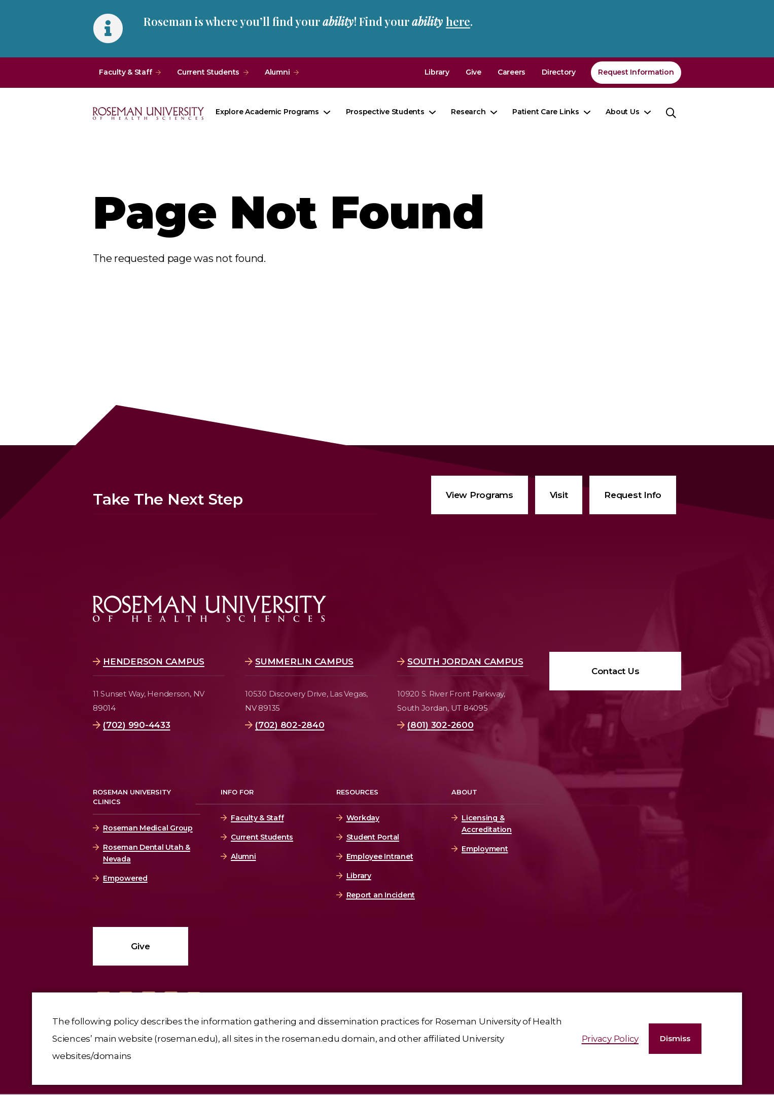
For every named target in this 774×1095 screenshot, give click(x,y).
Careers (511, 72)
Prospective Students (385, 111)
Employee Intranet (379, 856)
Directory (559, 72)
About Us (622, 111)
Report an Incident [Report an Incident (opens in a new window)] (380, 895)
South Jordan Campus (465, 661)
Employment (485, 848)
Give (140, 946)
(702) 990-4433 (136, 725)
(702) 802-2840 (290, 725)
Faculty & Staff (125, 72)
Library (437, 72)
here (458, 21)
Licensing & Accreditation (485, 823)
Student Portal (373, 837)
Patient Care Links (545, 111)
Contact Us (615, 671)
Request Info (632, 495)
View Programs (479, 495)
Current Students (208, 72)
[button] (675, 1038)
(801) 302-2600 (440, 725)
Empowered (125, 878)
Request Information (636, 72)
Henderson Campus (153, 661)
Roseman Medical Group (148, 828)
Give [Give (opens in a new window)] (473, 72)
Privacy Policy (610, 1039)
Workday (362, 817)
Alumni (277, 72)
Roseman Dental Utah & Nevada (146, 853)
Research (468, 111)
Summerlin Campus (304, 661)
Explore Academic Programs (267, 111)
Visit (559, 495)
